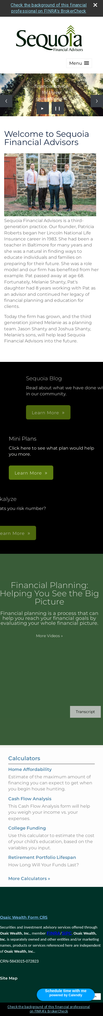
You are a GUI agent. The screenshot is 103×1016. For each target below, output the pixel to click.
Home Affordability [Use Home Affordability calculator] (30, 777)
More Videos (40, 636)
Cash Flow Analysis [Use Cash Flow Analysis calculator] (29, 807)
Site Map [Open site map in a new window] (9, 978)
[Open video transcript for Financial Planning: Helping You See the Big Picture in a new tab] (77, 712)
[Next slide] (97, 101)
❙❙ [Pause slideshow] (57, 108)
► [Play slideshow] (43, 108)
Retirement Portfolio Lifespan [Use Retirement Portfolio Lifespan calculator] (42, 866)
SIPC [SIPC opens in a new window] (67, 933)
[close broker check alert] (95, 5)
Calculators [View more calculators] (24, 766)
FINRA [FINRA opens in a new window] (53, 933)
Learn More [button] (28, 473)
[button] (79, 63)
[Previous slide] (6, 101)
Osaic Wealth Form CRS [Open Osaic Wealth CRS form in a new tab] (24, 917)
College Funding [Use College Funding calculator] (27, 836)
